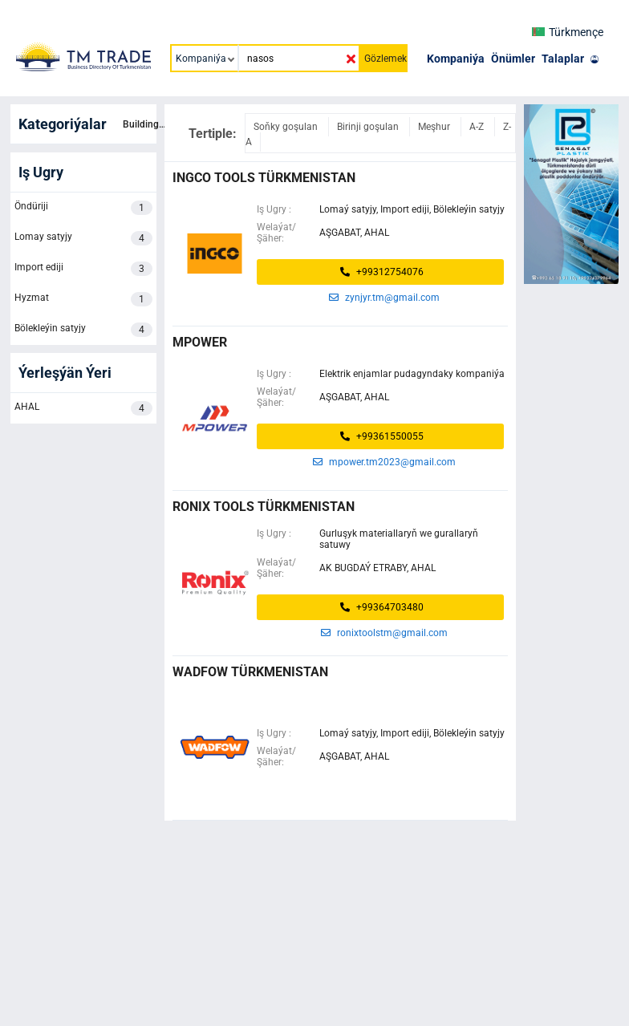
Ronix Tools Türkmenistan (263, 506)
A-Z (477, 126)
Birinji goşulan (369, 126)
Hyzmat (83, 299)
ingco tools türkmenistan (263, 177)
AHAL (83, 408)
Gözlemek (385, 58)
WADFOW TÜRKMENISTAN (250, 671)
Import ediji (83, 269)
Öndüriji (83, 208)
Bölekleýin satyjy (83, 329)
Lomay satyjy (83, 238)
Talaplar (563, 58)
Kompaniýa (456, 58)
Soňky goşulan (287, 126)
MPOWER (199, 342)
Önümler (513, 58)
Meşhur (435, 126)
